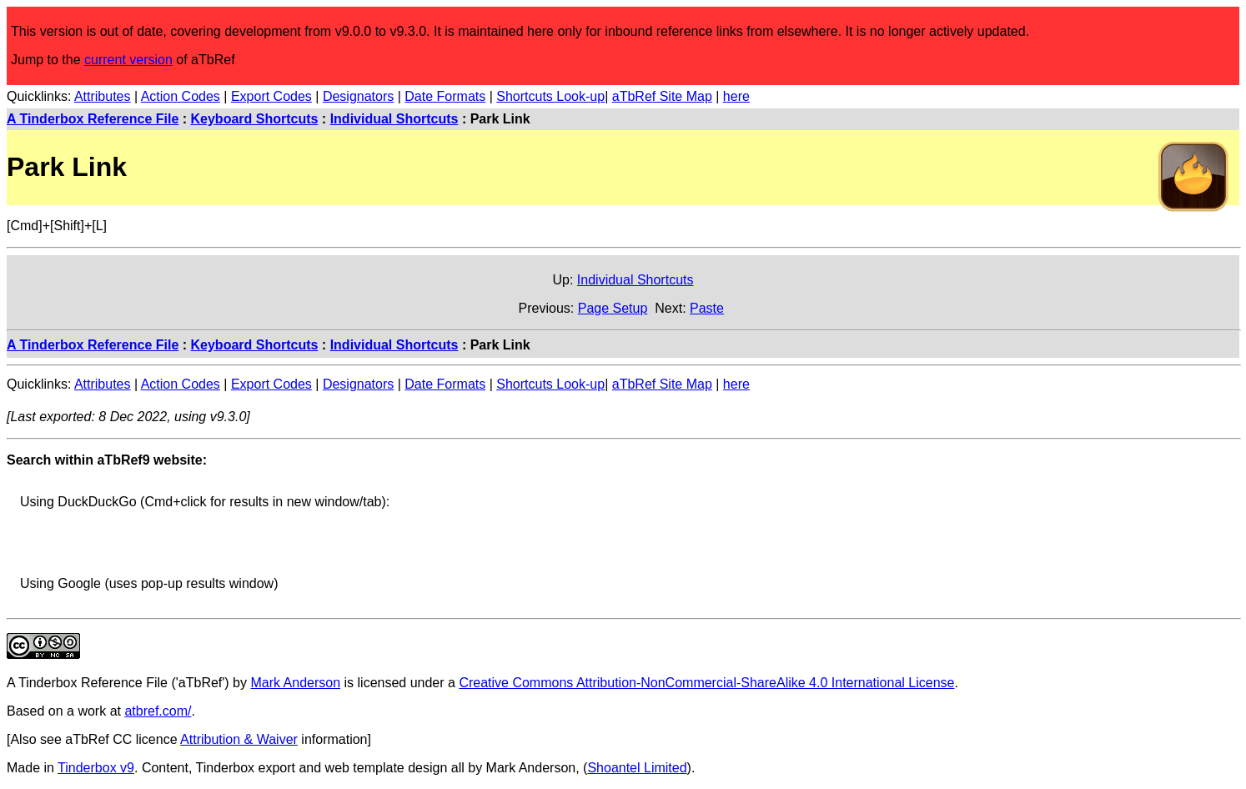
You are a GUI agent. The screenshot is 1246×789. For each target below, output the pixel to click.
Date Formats (444, 96)
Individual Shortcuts (394, 119)
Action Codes (180, 96)
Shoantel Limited (636, 768)
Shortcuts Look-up (550, 96)
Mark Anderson (295, 683)
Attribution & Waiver (239, 739)
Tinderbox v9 (96, 768)
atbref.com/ (157, 711)
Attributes (102, 96)
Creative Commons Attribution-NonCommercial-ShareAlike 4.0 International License (706, 683)
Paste (707, 308)
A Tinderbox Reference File (92, 119)
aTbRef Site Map (662, 96)
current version (128, 60)
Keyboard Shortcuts (255, 119)
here (736, 96)
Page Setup (613, 308)
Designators (358, 96)
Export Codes (271, 96)
